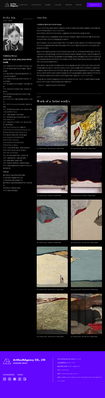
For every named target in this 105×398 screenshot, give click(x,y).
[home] (13, 5)
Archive (68, 5)
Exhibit (48, 5)
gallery (58, 5)
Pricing (79, 5)
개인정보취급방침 (8, 374)
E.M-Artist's (36, 5)
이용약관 (20, 374)
